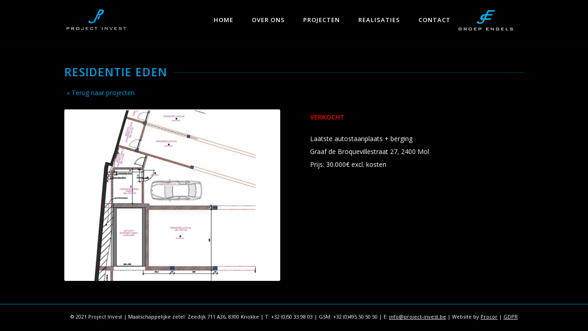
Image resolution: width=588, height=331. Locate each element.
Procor (489, 316)
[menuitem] (223, 15)
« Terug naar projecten (101, 92)
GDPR (510, 316)
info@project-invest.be (417, 316)
